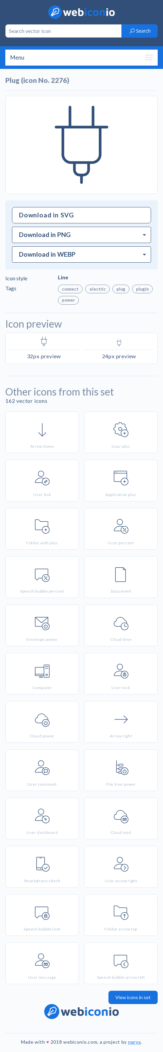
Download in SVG (46, 215)
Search (140, 31)
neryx (134, 1042)
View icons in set (133, 997)
